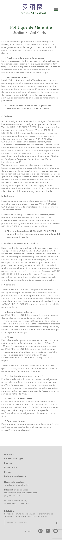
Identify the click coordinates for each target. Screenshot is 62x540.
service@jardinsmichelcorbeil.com (20, 492)
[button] (56, 9)
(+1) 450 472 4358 (13, 495)
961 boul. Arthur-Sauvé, (15, 500)
